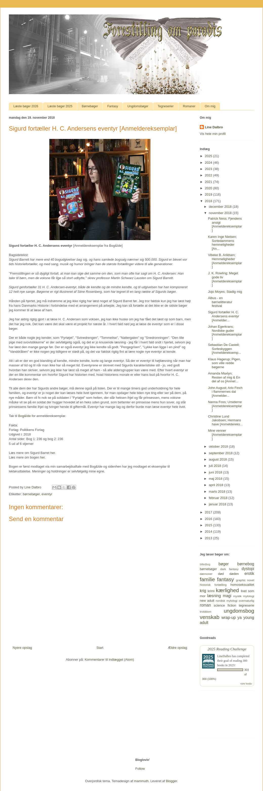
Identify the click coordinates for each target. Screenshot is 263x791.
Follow (140, 769)
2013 (209, 538)
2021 (209, 182)
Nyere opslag (22, 648)
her (52, 453)
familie (207, 579)
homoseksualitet (242, 585)
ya (239, 617)
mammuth (141, 781)
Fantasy (112, 106)
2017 (209, 512)
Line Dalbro (214, 127)
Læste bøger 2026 (25, 106)
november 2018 (221, 213)
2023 (209, 169)
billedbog (205, 564)
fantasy (225, 579)
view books (246, 683)
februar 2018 (218, 498)
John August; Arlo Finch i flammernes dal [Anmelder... (225, 392)
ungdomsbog (239, 611)
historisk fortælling (213, 584)
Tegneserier (166, 106)
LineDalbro (224, 656)
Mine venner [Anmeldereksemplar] (225, 434)
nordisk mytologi (226, 600)
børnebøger (31, 494)
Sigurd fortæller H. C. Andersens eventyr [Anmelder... (223, 316)
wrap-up (229, 617)
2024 (209, 162)
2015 (209, 525)
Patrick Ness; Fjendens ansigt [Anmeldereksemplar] (225, 224)
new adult (207, 600)
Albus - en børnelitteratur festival (220, 302)
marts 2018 (217, 491)
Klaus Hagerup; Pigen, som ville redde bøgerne (224, 363)
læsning (214, 596)
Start (99, 648)
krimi (211, 591)
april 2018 (216, 485)
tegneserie (246, 605)
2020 (209, 188)
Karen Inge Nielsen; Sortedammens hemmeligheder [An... (222, 243)
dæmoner (206, 573)
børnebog (245, 564)
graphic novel (245, 580)
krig (203, 591)
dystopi (248, 569)
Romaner (189, 106)
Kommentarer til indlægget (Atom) (109, 659)
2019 (209, 194)
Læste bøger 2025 (60, 106)
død (221, 574)
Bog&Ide (24, 416)
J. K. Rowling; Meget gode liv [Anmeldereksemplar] (225, 279)
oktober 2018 (219, 446)
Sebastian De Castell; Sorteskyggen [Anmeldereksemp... (224, 349)
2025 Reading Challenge (227, 649)
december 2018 (221, 207)
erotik (249, 573)
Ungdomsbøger (137, 106)
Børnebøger (90, 106)
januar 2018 (218, 504)
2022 (209, 175)
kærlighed (227, 590)
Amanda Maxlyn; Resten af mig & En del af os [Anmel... (224, 377)
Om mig (210, 106)
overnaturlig (246, 600)
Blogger (171, 781)
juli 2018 (215, 466)
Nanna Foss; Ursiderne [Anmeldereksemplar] (225, 406)
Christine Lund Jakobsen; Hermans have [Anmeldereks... (225, 420)
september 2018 (221, 453)
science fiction (225, 605)
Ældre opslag (177, 648)
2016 (209, 519)
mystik (237, 596)
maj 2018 (216, 479)
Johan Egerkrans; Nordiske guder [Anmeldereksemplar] (225, 332)
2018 (209, 201)
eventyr (46, 494)
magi (227, 596)
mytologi (248, 596)
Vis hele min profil (213, 134)
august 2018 (218, 459)
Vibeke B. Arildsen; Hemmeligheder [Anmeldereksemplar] (225, 261)
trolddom (205, 611)
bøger (223, 564)
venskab (209, 617)
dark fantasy (229, 569)
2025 (209, 156)
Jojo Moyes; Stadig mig (225, 292)
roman (205, 605)
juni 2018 (216, 472)
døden (234, 574)
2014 (209, 531)
